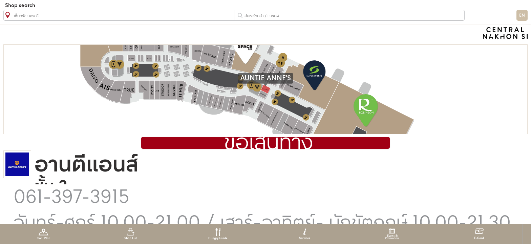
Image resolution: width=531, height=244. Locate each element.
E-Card (479, 234)
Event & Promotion (392, 234)
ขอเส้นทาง (268, 143)
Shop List (130, 234)
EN (522, 15)
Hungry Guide (217, 234)
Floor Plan (43, 234)
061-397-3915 (71, 197)
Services (304, 234)
